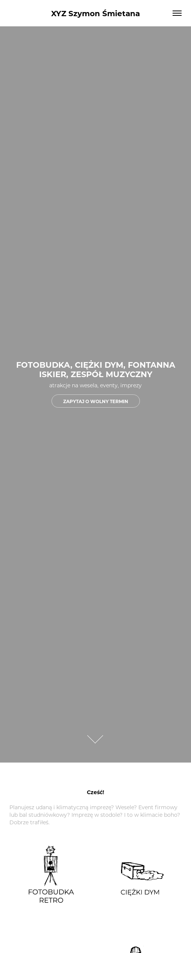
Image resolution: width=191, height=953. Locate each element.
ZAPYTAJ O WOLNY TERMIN (95, 401)
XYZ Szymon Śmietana (95, 13)
